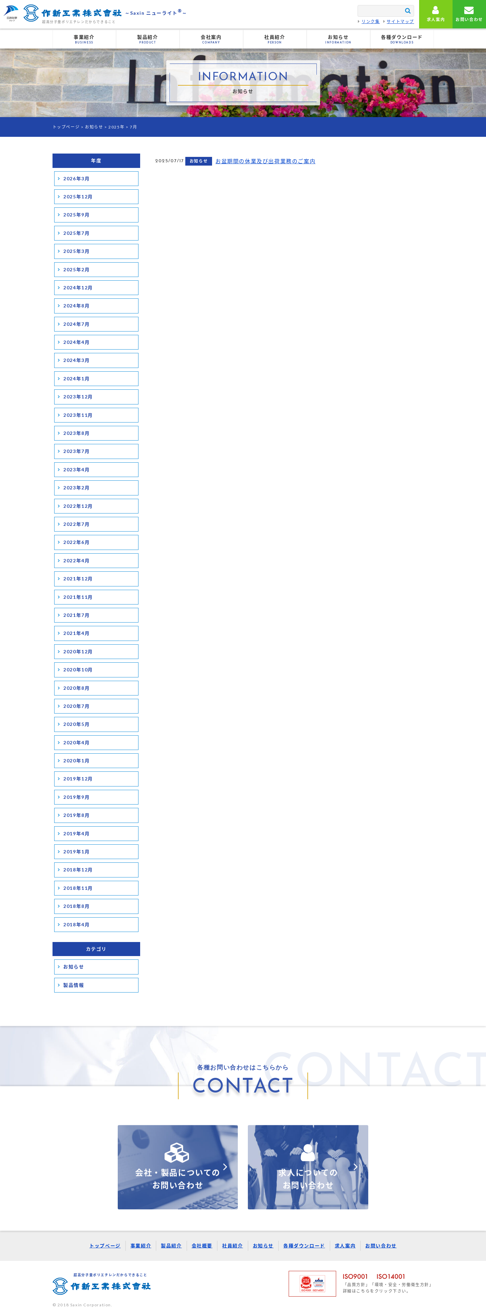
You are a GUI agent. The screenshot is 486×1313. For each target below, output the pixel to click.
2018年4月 (76, 924)
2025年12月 (78, 196)
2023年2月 (76, 487)
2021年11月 (78, 597)
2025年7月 (76, 233)
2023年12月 (78, 396)
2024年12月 (78, 287)
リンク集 (371, 21)
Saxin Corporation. (91, 1304)
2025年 (116, 126)
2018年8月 (76, 906)
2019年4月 (76, 833)
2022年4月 (76, 560)
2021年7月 (76, 615)
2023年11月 (78, 415)
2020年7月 (76, 706)
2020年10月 (78, 669)
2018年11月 (78, 888)
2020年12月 (78, 651)
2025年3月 (76, 251)
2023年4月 (76, 469)
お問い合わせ (381, 1245)
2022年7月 (76, 524)
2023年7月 (76, 451)
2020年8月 (76, 688)
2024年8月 (76, 305)
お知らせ (94, 126)
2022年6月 (76, 542)
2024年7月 (76, 324)
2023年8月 (76, 433)
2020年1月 (76, 760)
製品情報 (73, 985)
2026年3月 (76, 178)
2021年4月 (76, 633)
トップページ (66, 126)
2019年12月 (78, 778)
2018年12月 (78, 869)
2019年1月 (76, 851)
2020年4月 (76, 742)
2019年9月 (76, 797)
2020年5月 (76, 724)
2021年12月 (78, 578)
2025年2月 (76, 269)
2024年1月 (76, 378)
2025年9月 (76, 214)
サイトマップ (400, 21)
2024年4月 (76, 342)
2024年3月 (76, 360)
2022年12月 (78, 506)
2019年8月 (76, 815)
